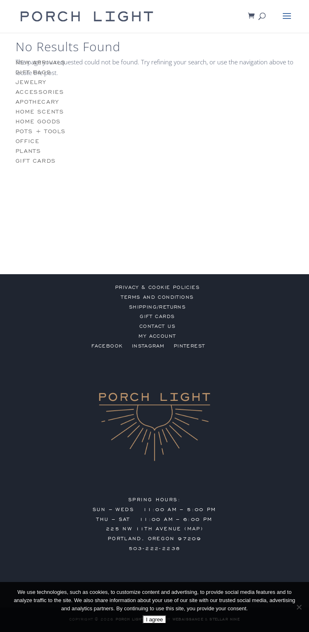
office (28, 141)
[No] (299, 607)
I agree (154, 619)
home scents (40, 111)
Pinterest (189, 346)
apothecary (37, 101)
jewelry (31, 82)
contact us (157, 326)
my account (157, 336)
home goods (38, 121)
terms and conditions (157, 297)
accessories (40, 92)
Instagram (148, 346)
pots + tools (41, 131)
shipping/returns (157, 307)
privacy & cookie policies (157, 287)
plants (28, 151)
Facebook (107, 346)
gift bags (33, 72)
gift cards (36, 160)
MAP (194, 528)
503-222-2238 (155, 548)
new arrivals (41, 62)
